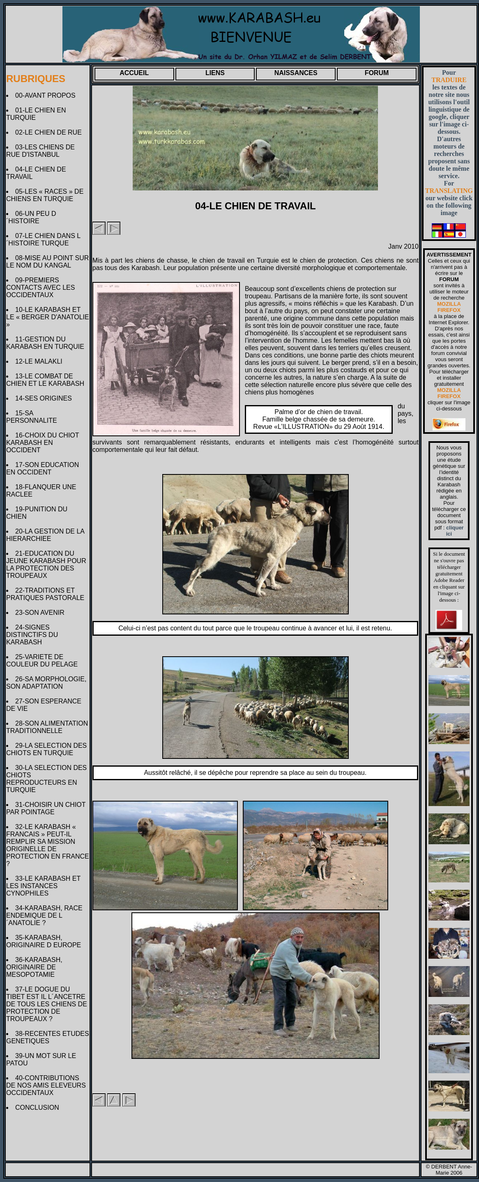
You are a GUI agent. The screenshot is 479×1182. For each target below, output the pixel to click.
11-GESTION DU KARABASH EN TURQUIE (47, 343)
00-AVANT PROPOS (47, 95)
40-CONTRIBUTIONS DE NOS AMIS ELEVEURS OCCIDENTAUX (46, 1085)
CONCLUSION (39, 1107)
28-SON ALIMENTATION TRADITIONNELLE (47, 727)
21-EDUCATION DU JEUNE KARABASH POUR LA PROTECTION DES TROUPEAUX (46, 564)
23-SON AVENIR (41, 612)
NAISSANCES (296, 72)
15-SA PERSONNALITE (33, 417)
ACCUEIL (134, 72)
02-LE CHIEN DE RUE (50, 132)
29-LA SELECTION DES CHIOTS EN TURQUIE (46, 749)
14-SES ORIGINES (45, 398)
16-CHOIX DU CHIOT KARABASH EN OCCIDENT (42, 443)
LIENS (215, 72)
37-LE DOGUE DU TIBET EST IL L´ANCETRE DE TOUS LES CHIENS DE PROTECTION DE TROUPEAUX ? (46, 1004)
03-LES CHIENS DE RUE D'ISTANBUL (40, 151)
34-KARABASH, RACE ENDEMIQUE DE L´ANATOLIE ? (44, 915)
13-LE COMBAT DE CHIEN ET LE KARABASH (47, 380)
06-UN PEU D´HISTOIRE (31, 217)
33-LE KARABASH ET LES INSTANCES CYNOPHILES (43, 886)
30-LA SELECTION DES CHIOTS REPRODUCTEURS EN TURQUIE (46, 778)
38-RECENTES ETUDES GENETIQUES (47, 1037)
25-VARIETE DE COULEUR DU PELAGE (43, 660)
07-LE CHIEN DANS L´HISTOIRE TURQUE (43, 239)
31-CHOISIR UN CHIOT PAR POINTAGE (45, 808)
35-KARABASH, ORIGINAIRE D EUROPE (45, 941)
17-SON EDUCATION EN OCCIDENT (42, 468)
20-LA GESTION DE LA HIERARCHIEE (45, 535)
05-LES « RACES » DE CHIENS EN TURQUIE (44, 195)
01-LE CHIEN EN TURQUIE (36, 114)
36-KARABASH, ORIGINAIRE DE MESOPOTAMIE (34, 967)
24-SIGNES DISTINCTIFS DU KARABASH (32, 635)
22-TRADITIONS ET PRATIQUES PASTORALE (47, 594)
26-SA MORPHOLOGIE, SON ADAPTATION (46, 683)
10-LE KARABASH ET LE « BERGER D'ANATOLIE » (47, 317)
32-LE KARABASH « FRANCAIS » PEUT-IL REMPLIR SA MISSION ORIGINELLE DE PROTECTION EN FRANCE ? (47, 845)
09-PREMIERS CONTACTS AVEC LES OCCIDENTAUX (40, 287)
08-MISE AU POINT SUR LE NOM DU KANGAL (47, 261)
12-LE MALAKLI (40, 361)
